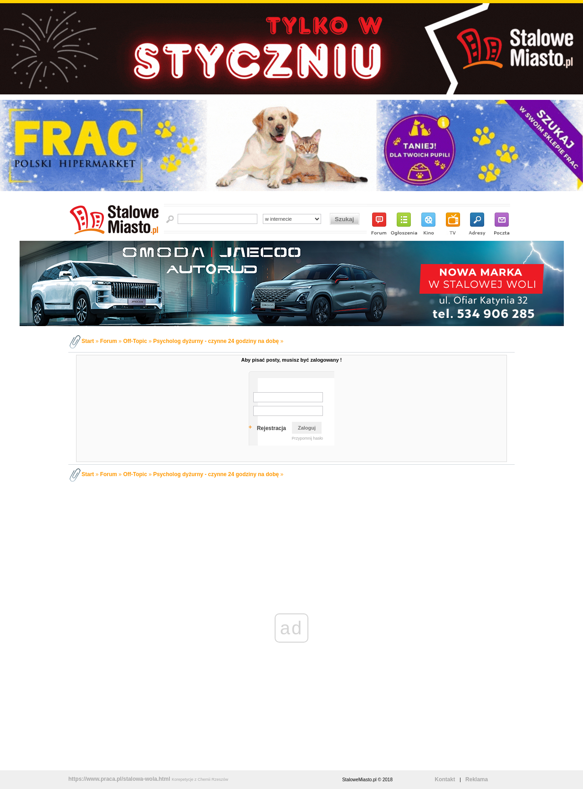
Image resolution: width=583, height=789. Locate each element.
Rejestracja (271, 428)
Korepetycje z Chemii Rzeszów (200, 779)
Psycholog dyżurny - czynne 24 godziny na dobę (216, 341)
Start (88, 341)
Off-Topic (135, 341)
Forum (108, 341)
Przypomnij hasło (307, 438)
